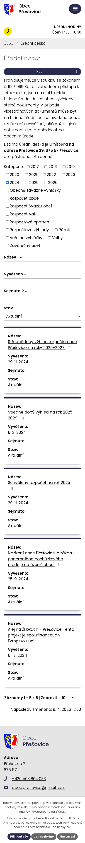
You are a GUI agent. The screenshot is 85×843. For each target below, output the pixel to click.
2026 (53, 182)
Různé (64, 230)
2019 (70, 166)
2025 (34, 182)
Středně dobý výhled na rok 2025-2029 (41, 415)
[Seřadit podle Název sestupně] (21, 258)
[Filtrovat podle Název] (42, 265)
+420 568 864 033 (8, 31)
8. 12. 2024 (17, 655)
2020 (14, 174)
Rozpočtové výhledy (29, 230)
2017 (35, 166)
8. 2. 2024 (17, 432)
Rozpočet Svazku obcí (31, 206)
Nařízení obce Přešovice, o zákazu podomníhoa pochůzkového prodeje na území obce (41, 558)
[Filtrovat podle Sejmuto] (42, 299)
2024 (14, 182)
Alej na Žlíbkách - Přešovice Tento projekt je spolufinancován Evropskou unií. (41, 635)
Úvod (8, 43)
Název (11, 257)
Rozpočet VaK (23, 214)
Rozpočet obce (24, 198)
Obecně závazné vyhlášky (35, 190)
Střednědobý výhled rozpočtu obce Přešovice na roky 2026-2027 (42, 344)
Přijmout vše (19, 836)
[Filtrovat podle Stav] (42, 316)
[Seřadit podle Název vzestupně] (21, 256)
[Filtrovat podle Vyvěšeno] (42, 282)
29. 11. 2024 (18, 362)
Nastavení (67, 836)
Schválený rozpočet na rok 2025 (39, 485)
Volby (57, 237)
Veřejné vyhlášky (26, 237)
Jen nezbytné (44, 836)
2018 (53, 166)
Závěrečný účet (25, 245)
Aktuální (16, 385)
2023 (70, 174)
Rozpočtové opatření (30, 222)
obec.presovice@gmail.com (38, 787)
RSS (57, 71)
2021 (33, 174)
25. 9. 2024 (18, 579)
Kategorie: (14, 166)
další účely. (58, 812)
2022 (51, 174)
